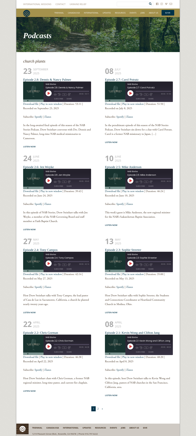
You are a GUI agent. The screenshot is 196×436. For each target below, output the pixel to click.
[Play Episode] (49, 93)
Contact (60, 4)
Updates (107, 12)
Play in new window (51, 104)
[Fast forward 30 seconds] (69, 94)
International (91, 12)
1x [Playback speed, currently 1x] (64, 94)
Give (168, 12)
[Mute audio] (55, 94)
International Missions (37, 4)
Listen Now (29, 146)
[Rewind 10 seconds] (59, 94)
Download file (30, 104)
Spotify (38, 117)
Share (69, 99)
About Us (153, 12)
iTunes (47, 117)
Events (133, 12)
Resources (120, 12)
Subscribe (58, 99)
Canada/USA (74, 12)
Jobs (142, 12)
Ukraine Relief (78, 4)
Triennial (59, 12)
